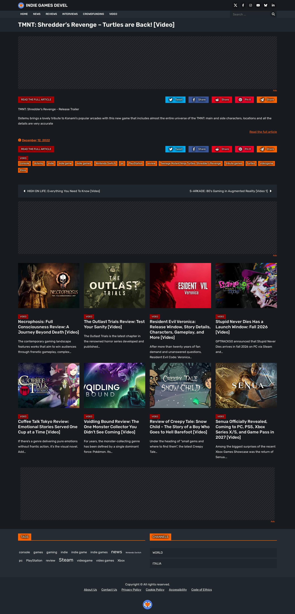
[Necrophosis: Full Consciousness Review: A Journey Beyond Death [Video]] (48, 285)
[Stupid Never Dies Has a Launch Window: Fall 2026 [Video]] (246, 285)
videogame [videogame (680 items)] (85, 560)
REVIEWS (51, 14)
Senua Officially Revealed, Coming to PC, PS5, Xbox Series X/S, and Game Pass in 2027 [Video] (245, 429)
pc (122, 163)
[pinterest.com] (244, 100)
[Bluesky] (265, 5)
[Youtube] (258, 5)
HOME (24, 14)
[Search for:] (273, 14)
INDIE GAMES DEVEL (47, 5)
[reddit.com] (222, 100)
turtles (251, 163)
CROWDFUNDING (93, 14)
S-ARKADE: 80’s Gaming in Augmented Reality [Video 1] (229, 191)
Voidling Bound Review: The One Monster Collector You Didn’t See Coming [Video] (111, 427)
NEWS (36, 14)
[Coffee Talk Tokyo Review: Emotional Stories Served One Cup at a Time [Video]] (48, 385)
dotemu (38, 163)
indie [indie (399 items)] (64, 552)
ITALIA (157, 563)
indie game (65, 163)
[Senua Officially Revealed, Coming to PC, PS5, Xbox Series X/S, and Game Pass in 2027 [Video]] (246, 385)
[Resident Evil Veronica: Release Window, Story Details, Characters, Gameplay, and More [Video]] (180, 285)
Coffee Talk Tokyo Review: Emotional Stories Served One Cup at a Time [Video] (48, 427)
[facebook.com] (199, 100)
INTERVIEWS (70, 14)
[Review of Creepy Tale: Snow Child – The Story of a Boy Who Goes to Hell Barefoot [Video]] (180, 385)
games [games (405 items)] (38, 552)
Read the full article (36, 99)
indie (51, 163)
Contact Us (109, 589)
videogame (266, 163)
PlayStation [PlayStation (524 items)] (34, 560)
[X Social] (235, 5)
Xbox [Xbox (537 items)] (121, 560)
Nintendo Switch (106, 163)
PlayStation (135, 163)
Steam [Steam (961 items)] (66, 560)
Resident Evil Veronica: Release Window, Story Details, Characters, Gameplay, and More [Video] (180, 329)
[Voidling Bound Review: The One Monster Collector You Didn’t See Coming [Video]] (114, 385)
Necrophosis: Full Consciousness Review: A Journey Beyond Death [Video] (48, 327)
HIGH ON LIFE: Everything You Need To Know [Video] (63, 191)
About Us (90, 589)
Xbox (23, 170)
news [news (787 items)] (116, 551)
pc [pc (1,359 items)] (21, 560)
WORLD (158, 552)
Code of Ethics (201, 589)
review (151, 163)
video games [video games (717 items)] (105, 560)
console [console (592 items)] (24, 552)
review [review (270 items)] (50, 560)
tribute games (234, 163)
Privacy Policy (131, 589)
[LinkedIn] (273, 5)
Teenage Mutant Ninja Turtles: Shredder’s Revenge (190, 163)
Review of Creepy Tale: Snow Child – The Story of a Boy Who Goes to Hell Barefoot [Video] (180, 427)
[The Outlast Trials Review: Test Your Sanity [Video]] (114, 285)
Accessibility (178, 589)
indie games (84, 163)
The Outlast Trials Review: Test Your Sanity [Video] (114, 324)
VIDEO (113, 14)
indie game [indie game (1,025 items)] (79, 552)
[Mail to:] (267, 100)
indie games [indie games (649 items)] (99, 552)
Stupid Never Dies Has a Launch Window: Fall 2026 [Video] (242, 327)
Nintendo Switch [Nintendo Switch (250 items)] (133, 552)
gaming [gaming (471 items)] (51, 552)
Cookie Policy (155, 589)
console (24, 163)
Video (23, 158)
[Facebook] (243, 5)
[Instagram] (250, 5)
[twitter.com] (175, 100)
